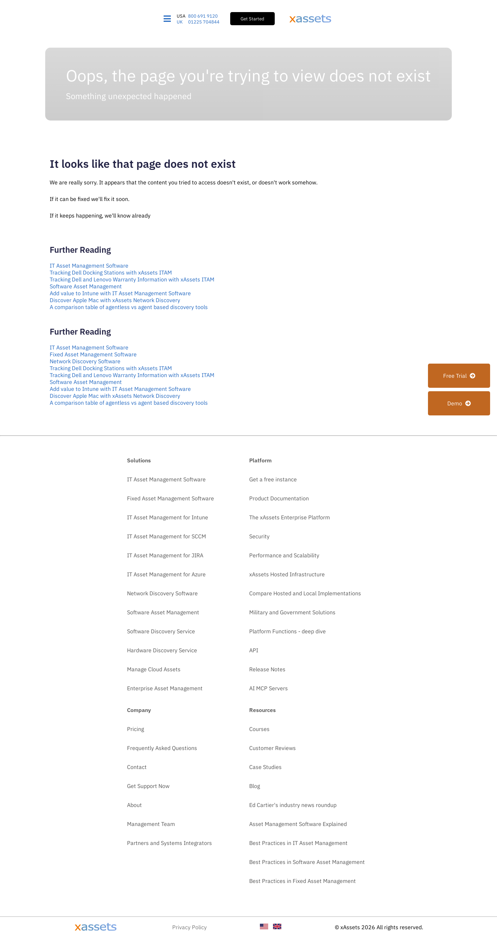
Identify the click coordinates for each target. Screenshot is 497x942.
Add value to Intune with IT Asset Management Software (120, 293)
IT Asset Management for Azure (166, 574)
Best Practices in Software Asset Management (307, 861)
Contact (137, 766)
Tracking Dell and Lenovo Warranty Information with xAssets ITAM (132, 279)
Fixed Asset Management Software (93, 354)
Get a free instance (273, 479)
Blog (254, 785)
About (134, 804)
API (253, 650)
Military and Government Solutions (292, 612)
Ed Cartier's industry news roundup (293, 804)
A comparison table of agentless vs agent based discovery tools (129, 307)
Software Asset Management (86, 286)
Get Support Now (148, 785)
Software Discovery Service (161, 631)
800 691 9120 (203, 16)
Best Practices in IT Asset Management (298, 842)
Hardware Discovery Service (162, 650)
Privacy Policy (189, 927)
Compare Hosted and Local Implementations (305, 593)
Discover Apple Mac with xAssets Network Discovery (115, 300)
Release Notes (267, 669)
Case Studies (265, 766)
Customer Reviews (272, 747)
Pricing (135, 728)
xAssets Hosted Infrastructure (287, 574)
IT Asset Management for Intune (167, 517)
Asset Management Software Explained (298, 823)
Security (259, 536)
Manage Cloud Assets (154, 669)
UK (180, 22)
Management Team (151, 823)
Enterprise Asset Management (165, 688)
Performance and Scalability (284, 555)
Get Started (252, 19)
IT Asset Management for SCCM (166, 536)
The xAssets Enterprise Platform (289, 517)
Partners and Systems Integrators (169, 842)
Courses (259, 728)
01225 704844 (204, 22)
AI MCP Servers (268, 688)
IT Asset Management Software (89, 265)
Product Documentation (279, 498)
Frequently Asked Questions (162, 747)
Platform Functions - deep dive (287, 631)
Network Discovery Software (85, 361)
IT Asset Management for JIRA (165, 555)
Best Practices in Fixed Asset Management (302, 880)
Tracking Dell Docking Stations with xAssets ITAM (111, 272)
